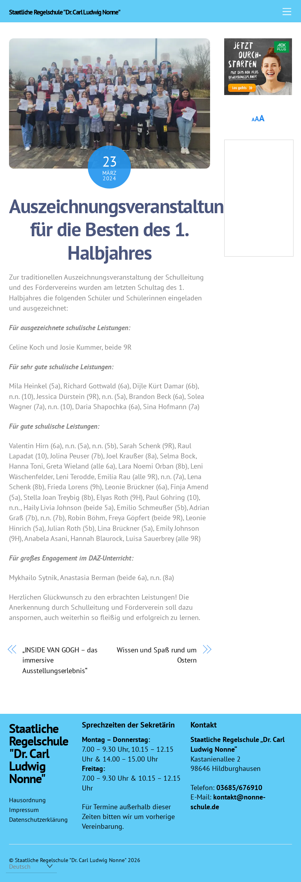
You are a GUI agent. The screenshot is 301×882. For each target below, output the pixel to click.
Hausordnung (27, 800)
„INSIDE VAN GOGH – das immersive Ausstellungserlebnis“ (60, 660)
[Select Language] (31, 866)
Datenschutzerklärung (38, 819)
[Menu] (287, 11)
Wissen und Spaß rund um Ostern (157, 655)
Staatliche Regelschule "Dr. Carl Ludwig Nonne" (70, 860)
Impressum (24, 810)
